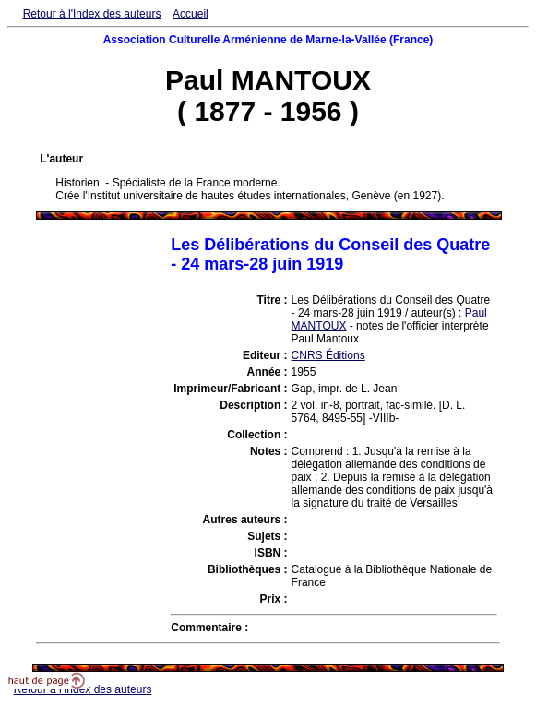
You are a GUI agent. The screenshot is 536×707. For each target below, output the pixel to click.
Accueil (190, 13)
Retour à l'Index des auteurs (92, 13)
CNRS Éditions (328, 355)
